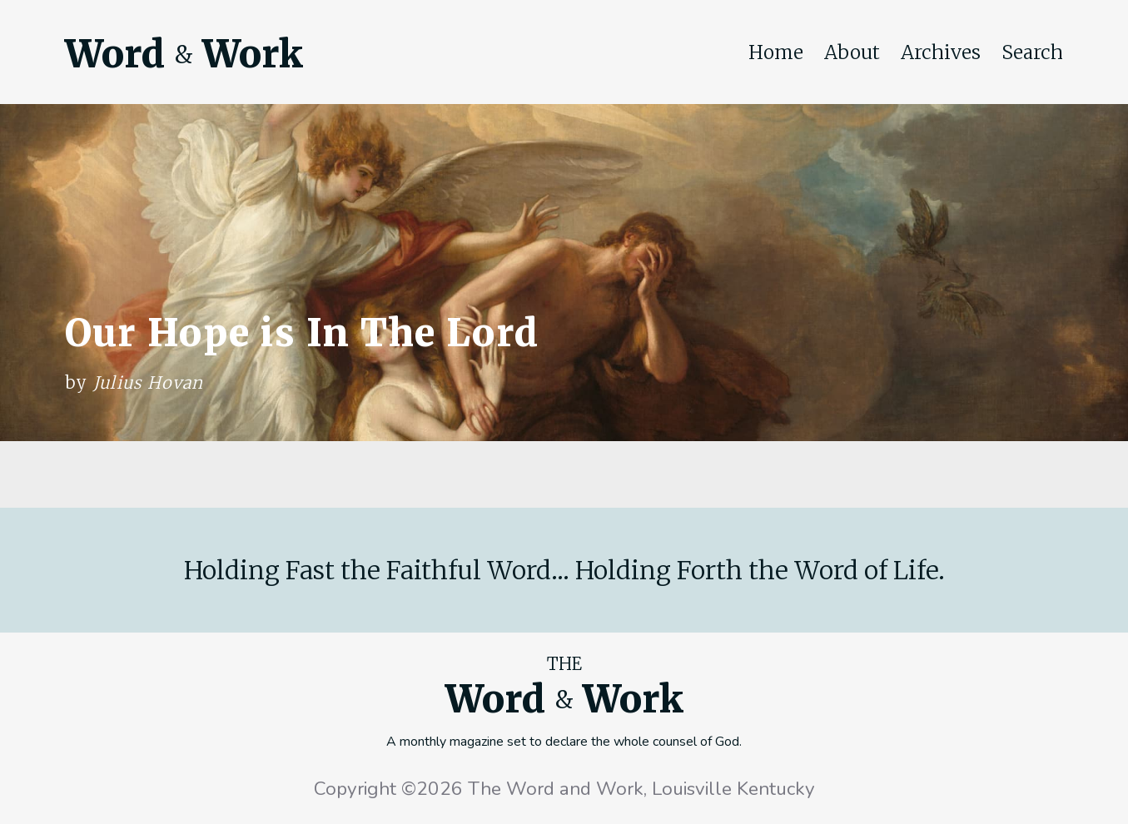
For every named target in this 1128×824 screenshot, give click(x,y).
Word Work (184, 54)
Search (1032, 52)
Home (775, 52)
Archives (941, 52)
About (852, 52)
